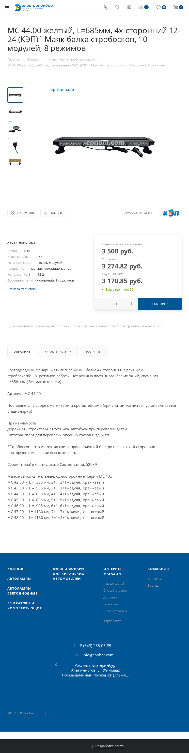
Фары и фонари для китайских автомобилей (68, 573)
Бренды (153, 585)
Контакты (155, 578)
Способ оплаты (115, 590)
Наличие (93, 351)
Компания (158, 568)
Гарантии (110, 604)
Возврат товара (115, 611)
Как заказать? (113, 583)
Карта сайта (112, 621)
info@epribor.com (98, 654)
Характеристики (58, 351)
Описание (22, 351)
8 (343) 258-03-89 (95, 646)
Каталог (15, 568)
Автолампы (19, 578)
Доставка (110, 597)
